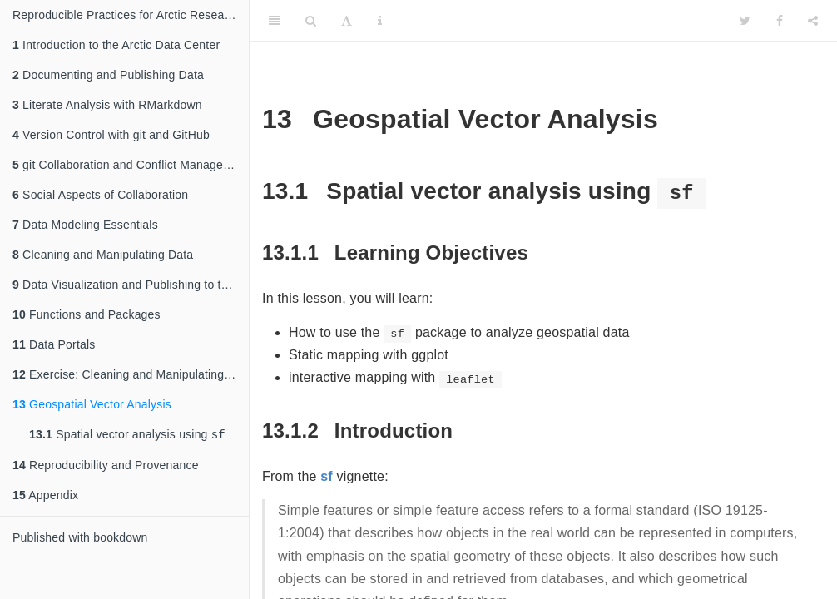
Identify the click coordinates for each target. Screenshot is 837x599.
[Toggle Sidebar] (274, 21)
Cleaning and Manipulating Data (102, 254)
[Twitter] (745, 21)
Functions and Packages (86, 314)
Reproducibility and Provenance (105, 466)
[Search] (311, 21)
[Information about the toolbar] (379, 21)
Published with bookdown (80, 539)
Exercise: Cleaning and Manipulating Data (130, 374)
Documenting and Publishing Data (108, 75)
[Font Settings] (346, 21)
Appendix (45, 496)
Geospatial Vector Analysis (91, 404)
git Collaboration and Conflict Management (130, 164)
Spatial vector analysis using (127, 435)
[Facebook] (779, 21)
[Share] (812, 21)
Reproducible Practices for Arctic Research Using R (130, 15)
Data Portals (54, 344)
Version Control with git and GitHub (111, 134)
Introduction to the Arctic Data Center (116, 45)
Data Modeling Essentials (85, 224)
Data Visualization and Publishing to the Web (130, 284)
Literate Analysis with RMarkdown (107, 104)
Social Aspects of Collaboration (100, 194)
